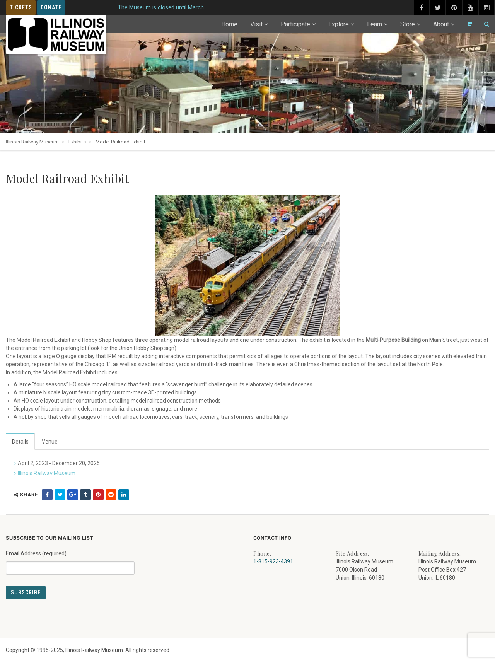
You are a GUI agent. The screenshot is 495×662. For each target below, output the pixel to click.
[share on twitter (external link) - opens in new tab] (60, 494)
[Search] (483, 24)
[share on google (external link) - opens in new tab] (72, 494)
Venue (50, 441)
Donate (51, 7)
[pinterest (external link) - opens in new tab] (454, 7)
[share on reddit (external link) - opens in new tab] (111, 494)
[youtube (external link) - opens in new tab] (470, 7)
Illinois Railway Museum (46, 473)
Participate (295, 24)
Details (20, 441)
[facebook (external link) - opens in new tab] (421, 7)
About (441, 24)
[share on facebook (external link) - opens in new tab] (47, 494)
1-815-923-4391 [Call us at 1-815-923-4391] (273, 561)
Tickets (21, 7)
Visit (256, 24)
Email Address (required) (70, 559)
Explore (338, 24)
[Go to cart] (466, 24)
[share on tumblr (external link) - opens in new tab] (85, 494)
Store (407, 24)
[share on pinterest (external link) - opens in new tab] (98, 494)
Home (229, 24)
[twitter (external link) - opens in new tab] (438, 7)
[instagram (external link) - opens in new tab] (486, 7)
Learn (374, 24)
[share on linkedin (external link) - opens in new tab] (123, 494)
